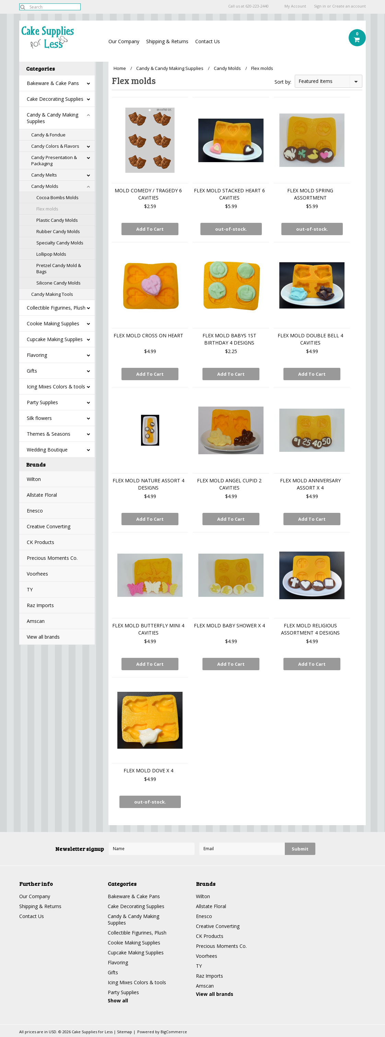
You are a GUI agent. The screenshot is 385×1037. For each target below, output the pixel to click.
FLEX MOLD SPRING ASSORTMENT (310, 194)
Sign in (320, 6)
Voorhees (37, 573)
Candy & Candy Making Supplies (52, 117)
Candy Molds (44, 186)
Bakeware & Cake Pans (53, 83)
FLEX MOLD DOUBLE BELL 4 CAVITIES (310, 339)
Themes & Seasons (48, 434)
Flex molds (47, 209)
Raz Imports (40, 605)
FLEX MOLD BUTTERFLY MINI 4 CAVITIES (148, 629)
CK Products (40, 542)
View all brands (43, 637)
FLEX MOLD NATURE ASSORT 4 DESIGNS (148, 484)
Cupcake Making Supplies (55, 339)
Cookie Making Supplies (53, 323)
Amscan (36, 621)
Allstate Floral (42, 495)
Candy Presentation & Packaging (54, 160)
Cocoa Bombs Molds (57, 197)
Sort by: (283, 82)
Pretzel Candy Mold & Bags (58, 268)
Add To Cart (150, 229)
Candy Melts (44, 175)
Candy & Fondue (48, 135)
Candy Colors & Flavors (55, 146)
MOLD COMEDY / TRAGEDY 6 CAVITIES (148, 194)
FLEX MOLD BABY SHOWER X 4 (229, 625)
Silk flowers (39, 418)
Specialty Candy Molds (59, 243)
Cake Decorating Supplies (55, 99)
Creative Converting (48, 526)
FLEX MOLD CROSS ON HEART (148, 335)
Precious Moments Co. (52, 558)
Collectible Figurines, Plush (56, 307)
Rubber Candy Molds (58, 231)
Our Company (123, 41)
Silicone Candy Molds (58, 283)
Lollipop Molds (51, 254)
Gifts (32, 370)
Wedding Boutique (47, 449)
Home (120, 68)
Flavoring (37, 355)
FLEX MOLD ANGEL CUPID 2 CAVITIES (229, 484)
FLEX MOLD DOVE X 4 (148, 770)
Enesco (35, 510)
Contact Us (207, 41)
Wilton (34, 479)
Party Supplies (42, 402)
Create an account (349, 6)
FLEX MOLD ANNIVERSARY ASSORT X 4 (310, 484)
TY (30, 589)
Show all (118, 1000)
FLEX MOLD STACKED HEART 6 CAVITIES (229, 194)
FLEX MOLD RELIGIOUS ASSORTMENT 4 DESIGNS (310, 629)
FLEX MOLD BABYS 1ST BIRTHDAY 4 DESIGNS (229, 339)
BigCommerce (174, 1031)
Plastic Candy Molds (57, 220)
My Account (295, 6)
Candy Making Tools (52, 294)
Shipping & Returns (167, 41)
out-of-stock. (231, 229)
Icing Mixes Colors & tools (56, 386)
